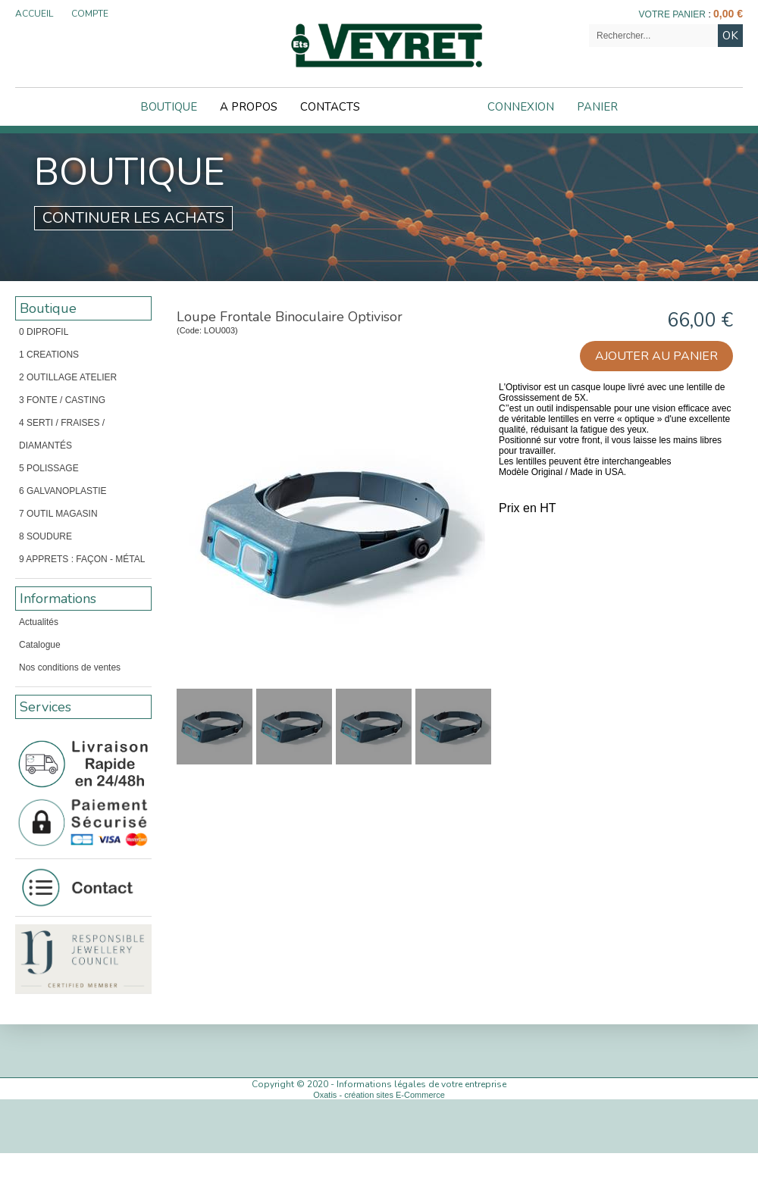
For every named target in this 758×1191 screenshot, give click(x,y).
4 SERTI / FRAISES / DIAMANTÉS (62, 434)
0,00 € (728, 14)
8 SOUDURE (45, 536)
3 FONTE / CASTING (62, 400)
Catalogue (40, 644)
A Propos (248, 106)
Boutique (168, 106)
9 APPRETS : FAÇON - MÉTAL (82, 559)
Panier (597, 106)
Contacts (330, 106)
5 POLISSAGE (49, 468)
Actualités (38, 622)
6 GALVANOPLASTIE (63, 491)
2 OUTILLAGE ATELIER (68, 377)
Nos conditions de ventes (70, 667)
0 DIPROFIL (43, 332)
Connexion (520, 106)
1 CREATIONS (49, 354)
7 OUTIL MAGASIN (58, 513)
